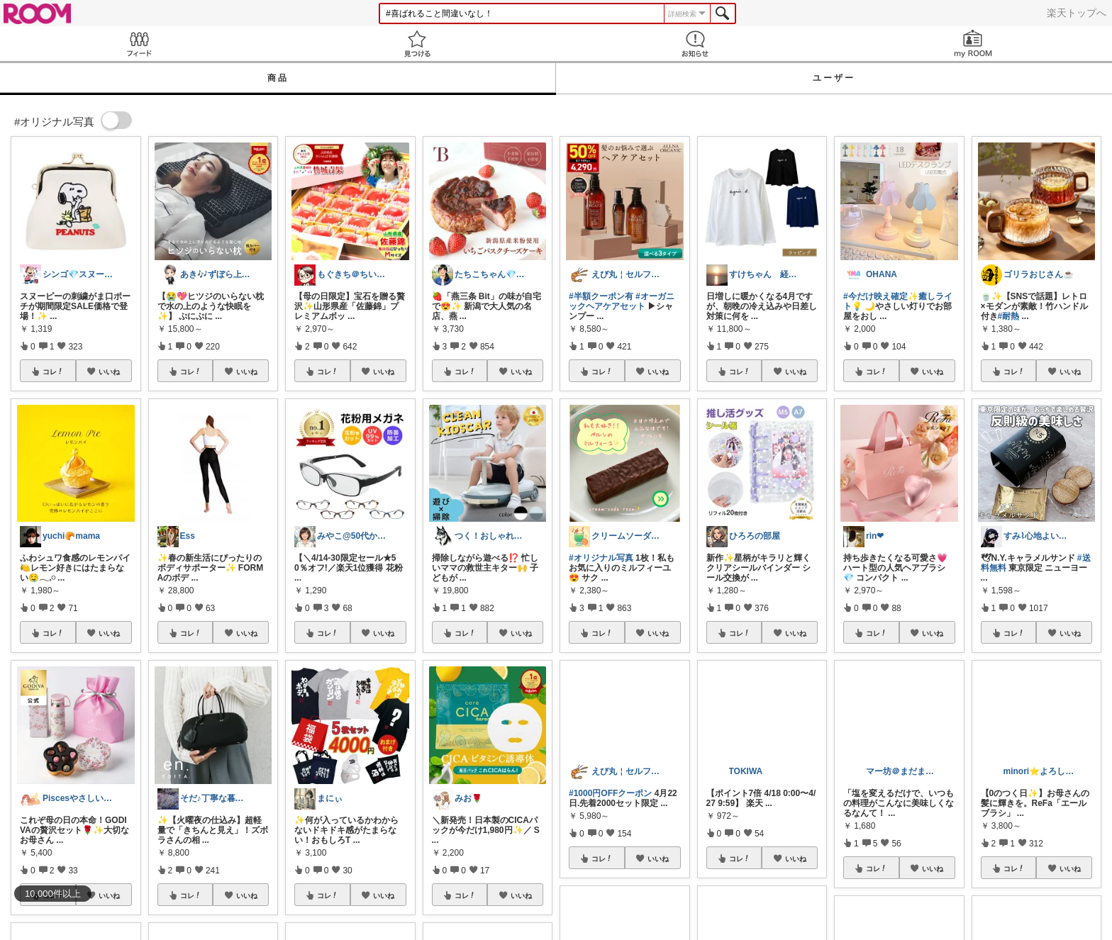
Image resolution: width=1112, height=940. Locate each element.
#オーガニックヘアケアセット (621, 301)
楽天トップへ (1076, 12)
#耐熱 (1009, 316)
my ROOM (973, 43)
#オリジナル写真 (601, 558)
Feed (139, 43)
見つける (417, 43)
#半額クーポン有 (601, 296)
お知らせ (695, 43)
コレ (53, 371)
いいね (109, 371)
